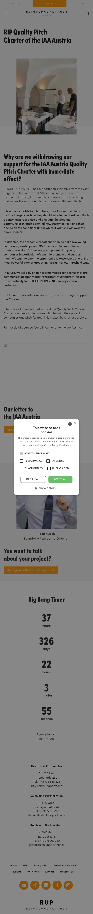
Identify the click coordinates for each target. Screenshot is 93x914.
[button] (46, 488)
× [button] (75, 423)
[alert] (46, 457)
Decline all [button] (33, 479)
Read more (65, 445)
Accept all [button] (60, 479)
